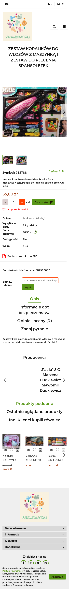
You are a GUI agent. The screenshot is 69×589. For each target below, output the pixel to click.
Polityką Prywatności (12, 571)
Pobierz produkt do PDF (19, 256)
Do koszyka (44, 202)
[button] (61, 4)
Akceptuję (58, 576)
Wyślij (28, 287)
